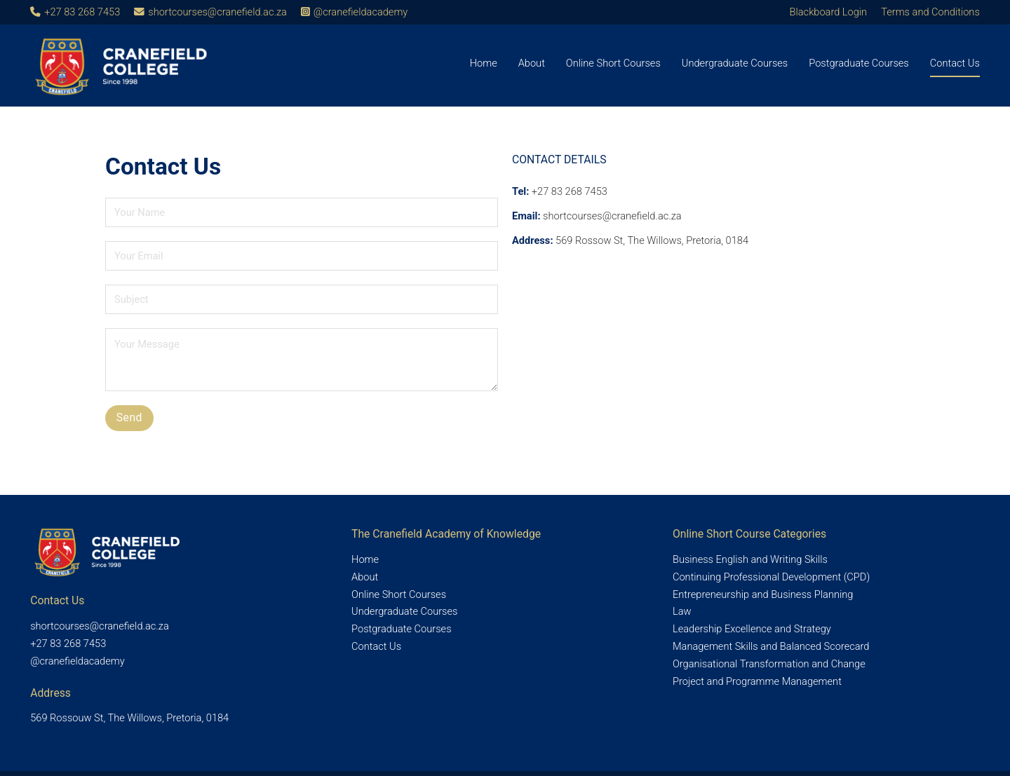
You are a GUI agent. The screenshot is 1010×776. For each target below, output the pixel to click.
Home (483, 63)
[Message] (301, 359)
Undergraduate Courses (735, 63)
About (531, 63)
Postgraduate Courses (859, 63)
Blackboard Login (829, 12)
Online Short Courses (613, 63)
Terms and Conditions (930, 12)
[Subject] (301, 299)
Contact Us (955, 63)
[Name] (301, 212)
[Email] (301, 256)
